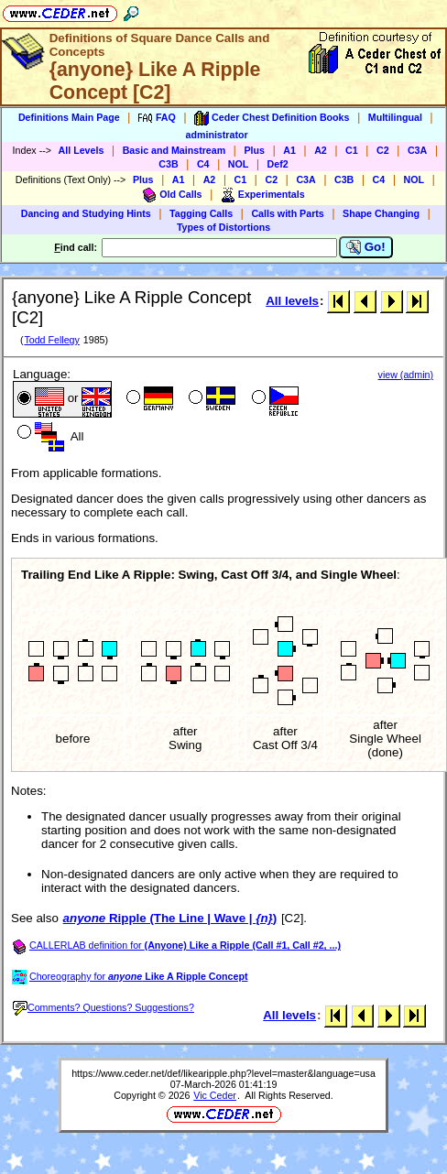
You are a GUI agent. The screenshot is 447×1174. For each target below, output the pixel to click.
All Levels (81, 150)
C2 (382, 150)
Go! (366, 247)
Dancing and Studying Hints (86, 213)
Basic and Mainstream (174, 150)
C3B (168, 163)
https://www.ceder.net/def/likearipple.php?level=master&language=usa (223, 1073)
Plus (254, 150)
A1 (289, 150)
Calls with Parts (287, 213)
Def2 (278, 163)
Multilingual (395, 117)
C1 (351, 150)
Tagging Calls (201, 213)
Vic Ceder (214, 1095)
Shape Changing (381, 213)
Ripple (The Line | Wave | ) (170, 918)
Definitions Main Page (69, 117)
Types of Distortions (223, 227)
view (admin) (405, 374)
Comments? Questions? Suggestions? (103, 1007)
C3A (417, 150)
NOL (238, 163)
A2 (320, 150)
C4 (203, 163)
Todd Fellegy (51, 339)
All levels (292, 301)
